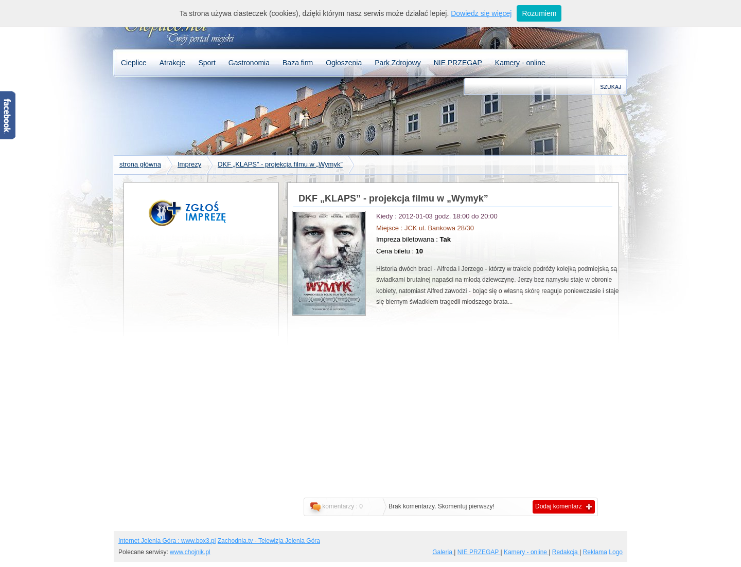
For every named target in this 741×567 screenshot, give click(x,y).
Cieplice (134, 63)
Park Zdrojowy (397, 63)
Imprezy (189, 164)
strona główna (140, 164)
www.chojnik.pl (190, 552)
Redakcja (565, 552)
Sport (206, 63)
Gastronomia (249, 63)
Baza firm (298, 63)
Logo (616, 552)
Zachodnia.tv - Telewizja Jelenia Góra (269, 540)
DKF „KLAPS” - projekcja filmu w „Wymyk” (280, 164)
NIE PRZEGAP (458, 63)
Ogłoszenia (344, 63)
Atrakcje (173, 63)
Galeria (443, 552)
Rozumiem (539, 13)
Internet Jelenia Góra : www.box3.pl (167, 540)
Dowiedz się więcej (481, 13)
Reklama (595, 552)
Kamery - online (520, 63)
